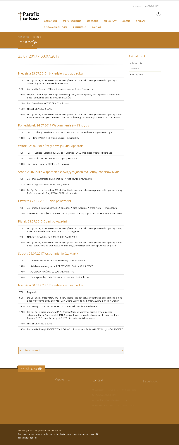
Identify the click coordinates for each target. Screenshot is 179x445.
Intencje (135, 68)
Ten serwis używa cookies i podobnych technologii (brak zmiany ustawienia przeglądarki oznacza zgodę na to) (58, 436)
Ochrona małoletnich (55, 27)
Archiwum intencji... (30, 350)
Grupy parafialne (72, 21)
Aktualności (50, 21)
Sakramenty (110, 21)
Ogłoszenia (136, 63)
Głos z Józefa (137, 74)
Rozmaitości (79, 27)
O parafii (140, 21)
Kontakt (137, 6)
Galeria (126, 21)
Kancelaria (92, 21)
